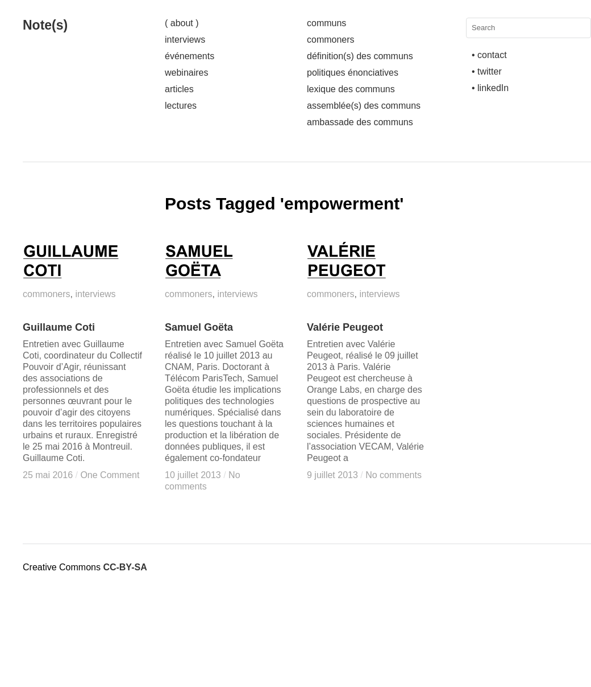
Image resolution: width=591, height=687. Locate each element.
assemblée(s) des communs (364, 105)
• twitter (487, 71)
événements (189, 56)
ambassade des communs (360, 122)
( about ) (182, 23)
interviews (185, 39)
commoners (331, 39)
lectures (181, 105)
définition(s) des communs (360, 56)
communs (326, 23)
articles (179, 89)
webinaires (186, 72)
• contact (489, 55)
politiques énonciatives (352, 72)
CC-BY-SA (125, 567)
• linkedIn (490, 88)
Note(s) (45, 25)
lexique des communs (351, 89)
